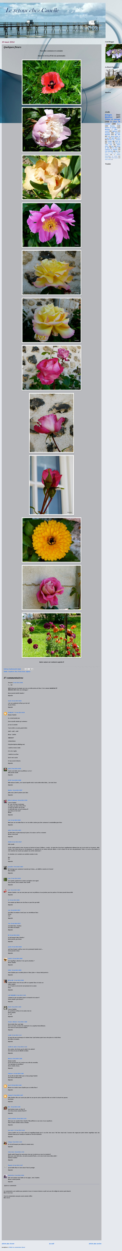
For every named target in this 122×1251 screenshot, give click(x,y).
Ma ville (117, 134)
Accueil (51, 1244)
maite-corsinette (12, 1118)
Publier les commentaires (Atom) (17, 1247)
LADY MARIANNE (12, 995)
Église (116, 151)
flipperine (10, 1165)
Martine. (10, 790)
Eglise (113, 138)
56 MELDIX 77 (11, 712)
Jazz (112, 146)
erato (9, 878)
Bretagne (108, 115)
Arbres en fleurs (108, 159)
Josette (10, 947)
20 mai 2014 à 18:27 (18, 1165)
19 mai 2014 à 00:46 (18, 682)
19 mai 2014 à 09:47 (17, 958)
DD (8, 935)
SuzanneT (10, 1095)
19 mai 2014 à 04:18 (16, 701)
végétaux (28, 671)
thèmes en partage (111, 128)
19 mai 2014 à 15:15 (17, 1142)
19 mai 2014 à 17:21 (19, 1152)
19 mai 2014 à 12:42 (16, 1085)
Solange (10, 1142)
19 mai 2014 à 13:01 (15, 1107)
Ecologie (110, 141)
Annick (9, 701)
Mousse (10, 1058)
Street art (117, 141)
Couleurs (110, 143)
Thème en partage (112, 119)
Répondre (10, 695)
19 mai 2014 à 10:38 (16, 1007)
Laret (9, 820)
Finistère (107, 133)
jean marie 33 (11, 1130)
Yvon (9, 923)
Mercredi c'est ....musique (113, 139)
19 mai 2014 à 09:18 (14, 935)
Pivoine (20, 671)
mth (9, 890)
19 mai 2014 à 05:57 (17, 790)
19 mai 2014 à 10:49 (22, 1022)
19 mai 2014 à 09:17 (15, 910)
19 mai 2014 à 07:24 (22, 800)
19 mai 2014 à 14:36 (20, 1130)
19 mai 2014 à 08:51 (15, 890)
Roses (23, 671)
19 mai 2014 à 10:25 (21, 995)
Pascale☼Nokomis (12, 1022)
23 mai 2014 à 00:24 (19, 1175)
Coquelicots (11, 671)
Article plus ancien (95, 1244)
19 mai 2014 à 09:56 (19, 980)
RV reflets (115, 148)
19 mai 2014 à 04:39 (20, 712)
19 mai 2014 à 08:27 (17, 842)
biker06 (10, 842)
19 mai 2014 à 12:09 (17, 1058)
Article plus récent (8, 1244)
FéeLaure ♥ (10, 1073)
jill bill (9, 780)
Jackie (9, 768)
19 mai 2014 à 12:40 (18, 1073)
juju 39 (9, 1085)
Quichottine (11, 1175)
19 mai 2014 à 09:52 (16, 970)
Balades (112, 126)
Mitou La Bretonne (12, 800)
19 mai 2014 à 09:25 (17, 947)
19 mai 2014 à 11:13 (16, 1035)
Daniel (9, 1007)
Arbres (118, 138)
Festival (106, 157)
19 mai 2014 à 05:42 (16, 768)
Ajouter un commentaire (10, 1185)
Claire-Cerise (11, 1152)
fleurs (16, 671)
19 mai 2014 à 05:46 (16, 780)
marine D (10, 958)
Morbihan (108, 117)
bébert (9, 970)
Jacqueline (10, 866)
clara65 (9, 1035)
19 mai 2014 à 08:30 (16, 878)
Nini (9, 1107)
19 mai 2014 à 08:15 (16, 830)
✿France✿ (11, 980)
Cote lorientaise (109, 151)
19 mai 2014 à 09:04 (14, 900)
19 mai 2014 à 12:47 (18, 1095)
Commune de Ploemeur (111, 149)
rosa (9, 910)
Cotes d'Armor (114, 157)
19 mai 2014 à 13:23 (21, 1118)
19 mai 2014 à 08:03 (16, 820)
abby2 (9, 830)
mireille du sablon (12, 1046)
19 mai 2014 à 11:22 (22, 1046)
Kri (8, 900)
